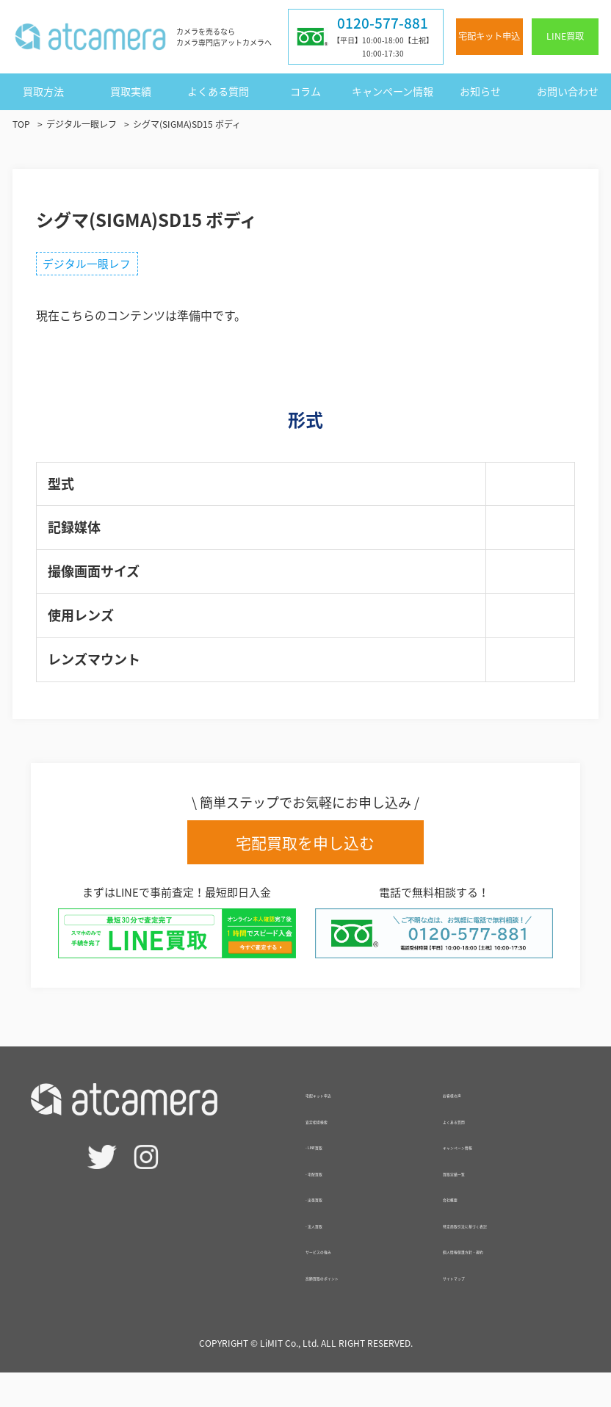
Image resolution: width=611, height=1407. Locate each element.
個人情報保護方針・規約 (507, 1283)
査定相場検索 (341, 1134)
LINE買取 (565, 36)
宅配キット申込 (489, 36)
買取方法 (43, 91)
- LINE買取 (334, 1160)
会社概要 (466, 1212)
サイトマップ (478, 1310)
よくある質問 (218, 91)
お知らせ (480, 91)
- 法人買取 (333, 1239)
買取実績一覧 (478, 1187)
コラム (305, 91)
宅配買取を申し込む (305, 848)
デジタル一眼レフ (93, 266)
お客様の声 (472, 1108)
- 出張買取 (333, 1212)
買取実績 (130, 91)
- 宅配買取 (333, 1187)
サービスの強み (347, 1265)
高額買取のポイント (358, 1291)
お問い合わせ (568, 91)
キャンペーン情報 (392, 91)
